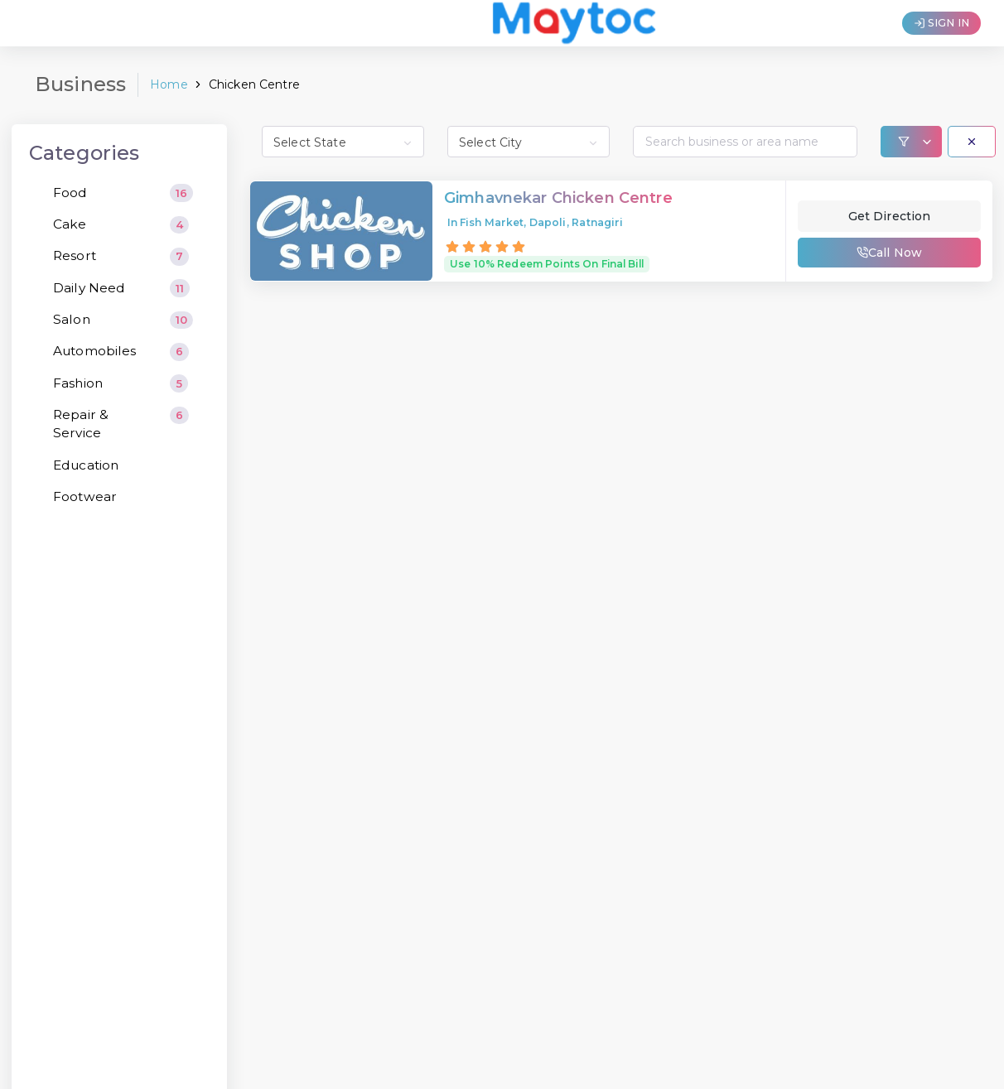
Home (169, 84)
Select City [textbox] (491, 142)
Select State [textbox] (309, 142)
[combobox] (343, 141)
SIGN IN (941, 23)
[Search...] (745, 141)
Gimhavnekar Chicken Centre (558, 198)
